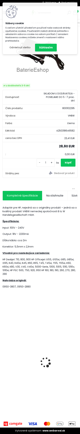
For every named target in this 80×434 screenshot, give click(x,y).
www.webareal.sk (53, 430)
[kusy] (45, 163)
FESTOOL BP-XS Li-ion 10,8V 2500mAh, (29, 380)
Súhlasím (46, 47)
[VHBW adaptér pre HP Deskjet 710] (40, 56)
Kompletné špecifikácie (22, 196)
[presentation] (4, 356)
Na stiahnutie (54, 196)
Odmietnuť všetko (19, 47)
